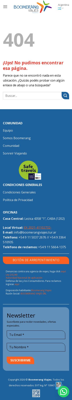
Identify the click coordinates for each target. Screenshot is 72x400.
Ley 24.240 (11, 274)
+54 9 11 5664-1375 (52, 247)
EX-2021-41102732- (37, 227)
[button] (5, 6)
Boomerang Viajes (41, 290)
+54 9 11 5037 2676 (32, 237)
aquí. (63, 271)
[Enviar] (65, 95)
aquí (16, 284)
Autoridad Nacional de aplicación (24, 277)
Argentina (63, 6)
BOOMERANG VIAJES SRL (33, 293)
